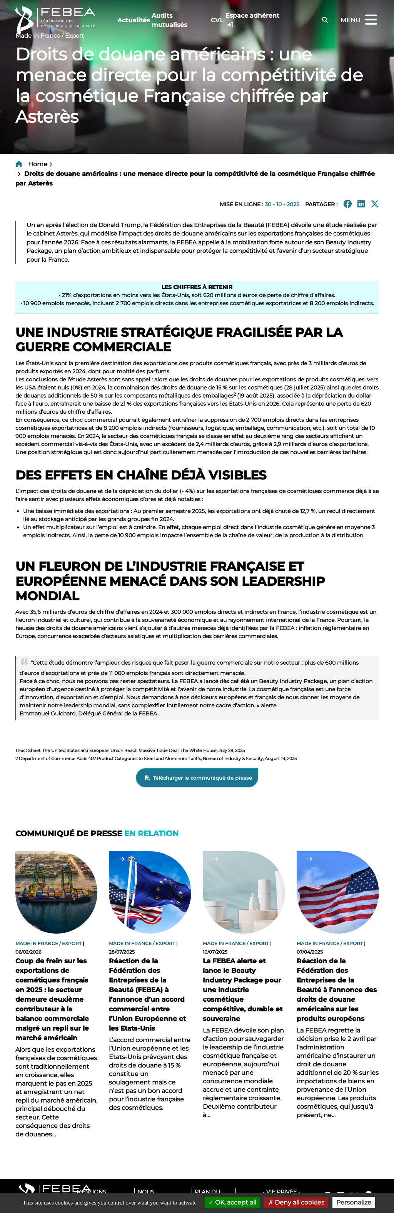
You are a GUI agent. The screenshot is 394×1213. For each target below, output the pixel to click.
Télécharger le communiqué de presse (202, 778)
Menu (360, 20)
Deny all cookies (296, 1202)
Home (37, 164)
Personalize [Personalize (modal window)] (353, 1202)
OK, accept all (232, 1202)
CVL (217, 20)
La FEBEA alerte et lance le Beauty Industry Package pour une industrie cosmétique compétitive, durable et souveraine (242, 990)
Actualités (133, 20)
